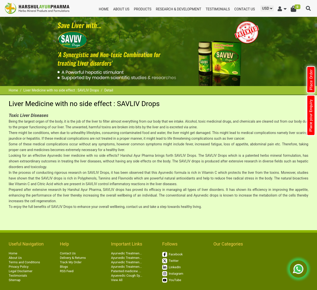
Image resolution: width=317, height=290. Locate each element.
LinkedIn (171, 267)
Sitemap (15, 280)
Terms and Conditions (24, 262)
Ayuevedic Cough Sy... (126, 275)
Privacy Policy (18, 266)
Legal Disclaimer (20, 271)
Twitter (170, 260)
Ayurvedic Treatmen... (126, 253)
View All (116, 280)
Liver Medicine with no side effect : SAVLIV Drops (61, 90)
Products (142, 9)
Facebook (172, 254)
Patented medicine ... (126, 271)
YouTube (171, 280)
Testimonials (218, 9)
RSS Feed (67, 271)
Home (104, 9)
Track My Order (71, 262)
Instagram (172, 273)
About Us (121, 9)
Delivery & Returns (73, 258)
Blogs (64, 266)
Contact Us (244, 9)
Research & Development (178, 9)
